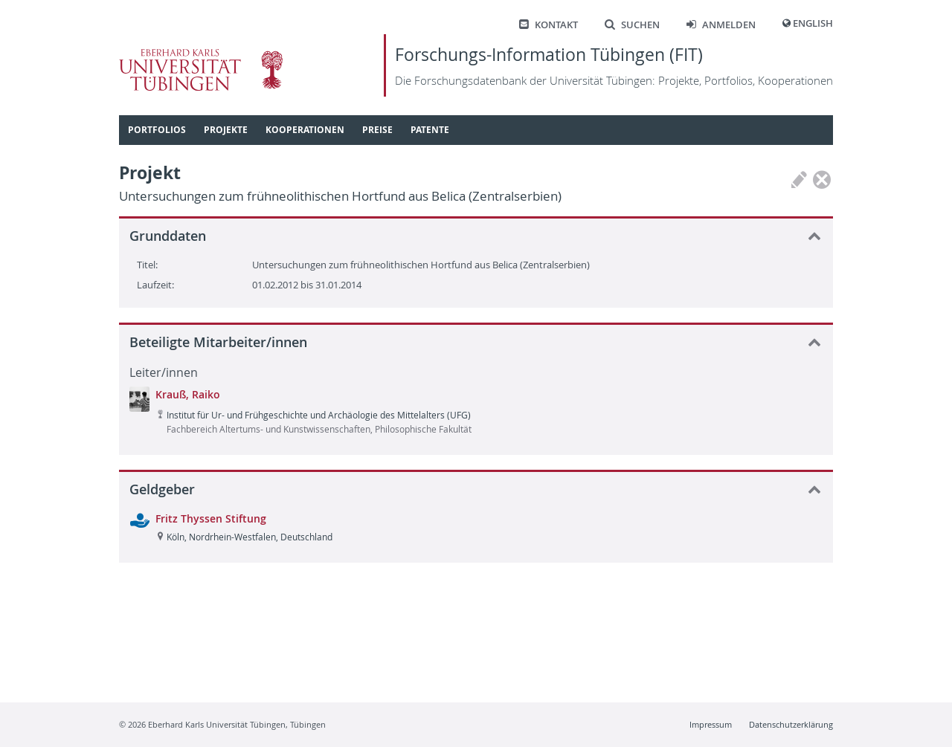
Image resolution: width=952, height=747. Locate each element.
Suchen (632, 25)
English (813, 23)
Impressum (710, 724)
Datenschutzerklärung (791, 724)
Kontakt (548, 25)
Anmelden (721, 25)
